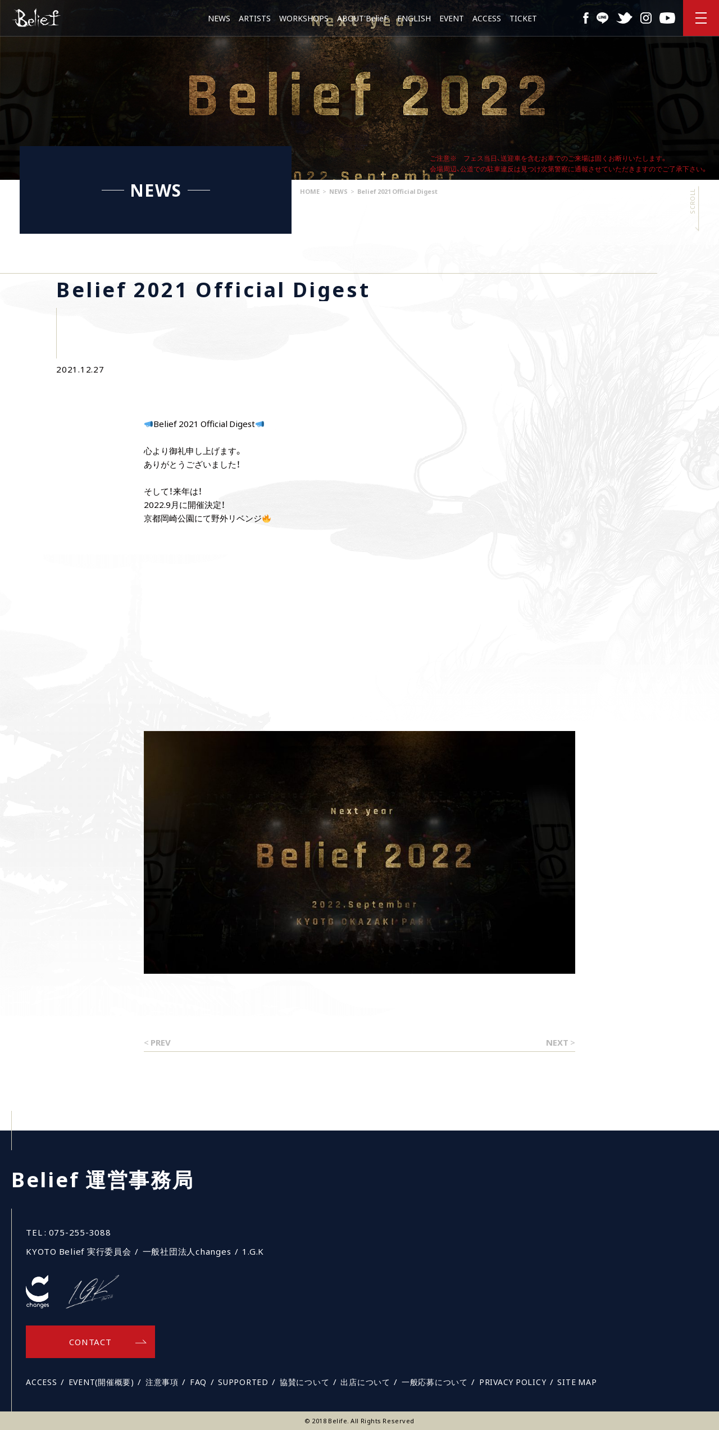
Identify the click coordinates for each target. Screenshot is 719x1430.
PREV (161, 1042)
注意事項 (162, 1381)
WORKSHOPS (304, 18)
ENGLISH (414, 18)
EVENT (451, 18)
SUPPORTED (243, 1381)
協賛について (305, 1381)
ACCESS (486, 18)
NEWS (219, 18)
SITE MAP (577, 1381)
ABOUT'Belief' (363, 18)
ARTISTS (255, 18)
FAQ (198, 1381)
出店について (365, 1381)
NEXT (557, 1042)
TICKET (523, 18)
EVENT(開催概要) (101, 1381)
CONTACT (90, 1342)
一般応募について (435, 1381)
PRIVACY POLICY (513, 1381)
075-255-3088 (80, 1232)
